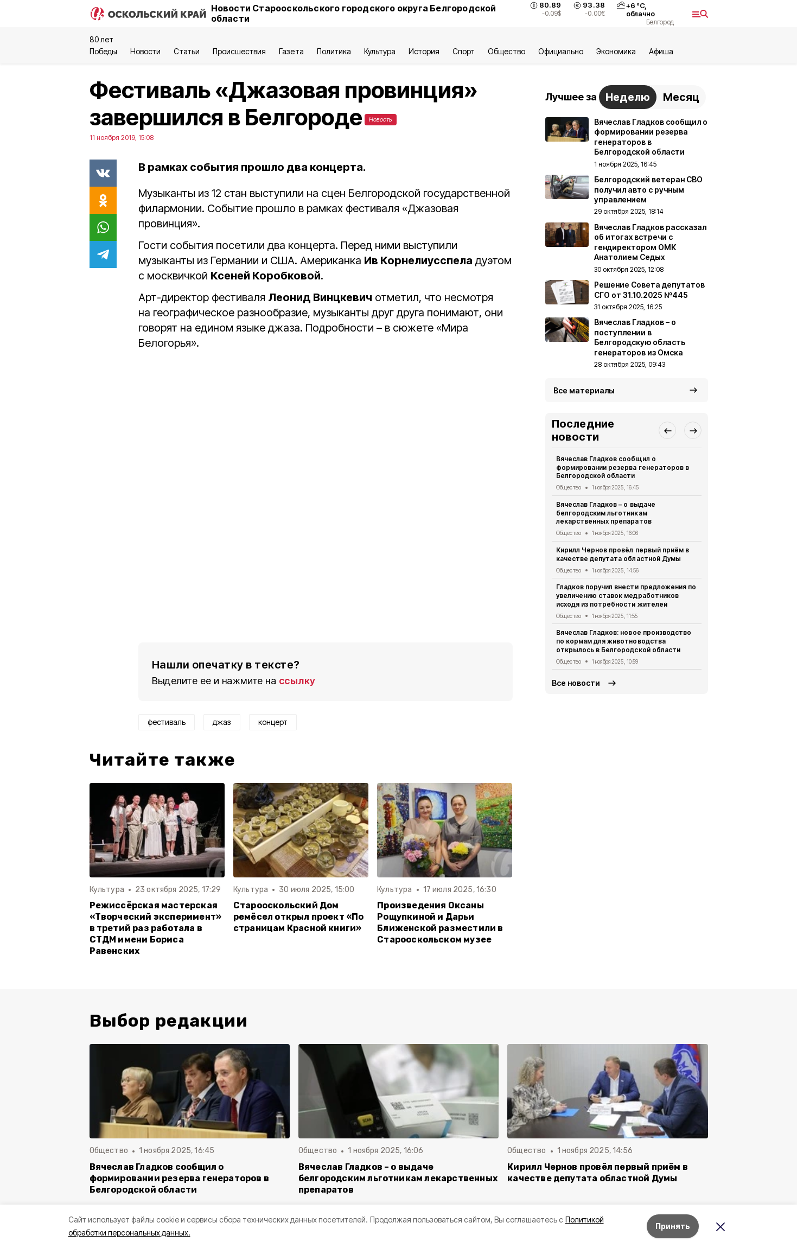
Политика (334, 51)
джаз (222, 722)
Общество (506, 51)
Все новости (576, 682)
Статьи (187, 51)
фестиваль (167, 722)
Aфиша (661, 51)
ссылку (297, 680)
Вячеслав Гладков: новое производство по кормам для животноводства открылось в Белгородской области (623, 641)
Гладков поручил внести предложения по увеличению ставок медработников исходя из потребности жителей (626, 595)
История (424, 51)
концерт (273, 722)
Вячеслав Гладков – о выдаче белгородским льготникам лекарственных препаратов (605, 513)
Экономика (616, 51)
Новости (145, 51)
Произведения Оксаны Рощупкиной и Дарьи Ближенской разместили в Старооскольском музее (440, 922)
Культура (380, 51)
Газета (291, 51)
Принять (672, 1226)
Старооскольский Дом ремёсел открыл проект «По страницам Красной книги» (298, 916)
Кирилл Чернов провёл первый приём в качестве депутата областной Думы (622, 554)
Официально (560, 51)
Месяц (681, 97)
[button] (667, 430)
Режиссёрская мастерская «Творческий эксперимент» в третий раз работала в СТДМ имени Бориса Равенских (156, 928)
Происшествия (239, 51)
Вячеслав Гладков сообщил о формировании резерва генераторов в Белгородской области (622, 467)
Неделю (627, 97)
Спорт (463, 51)
